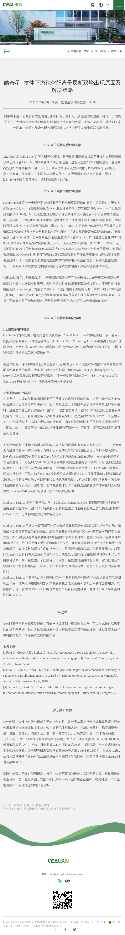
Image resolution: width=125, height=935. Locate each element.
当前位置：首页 (78, 51)
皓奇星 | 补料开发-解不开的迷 (31, 805)
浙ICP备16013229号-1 (92, 922)
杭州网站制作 (54, 925)
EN (104, 5)
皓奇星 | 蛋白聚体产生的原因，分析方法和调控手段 (44, 808)
